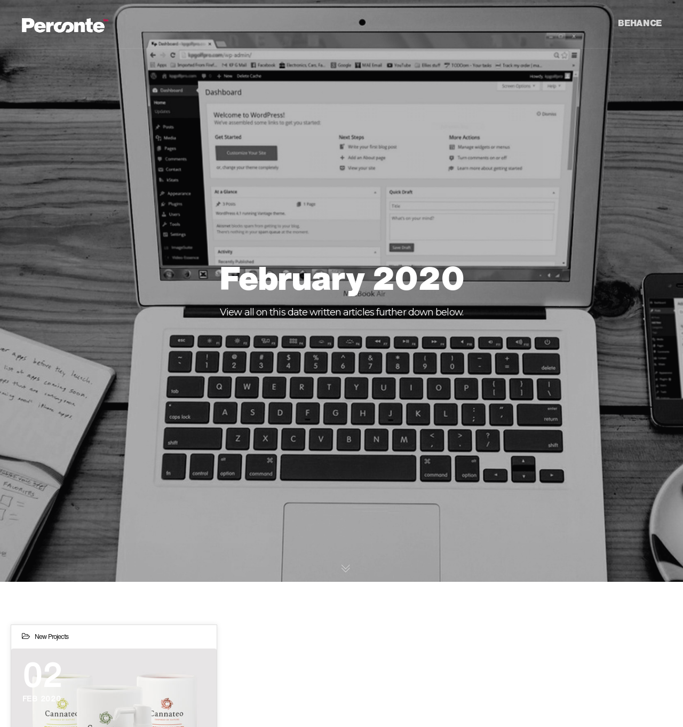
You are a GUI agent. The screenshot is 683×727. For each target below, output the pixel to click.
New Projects (51, 636)
